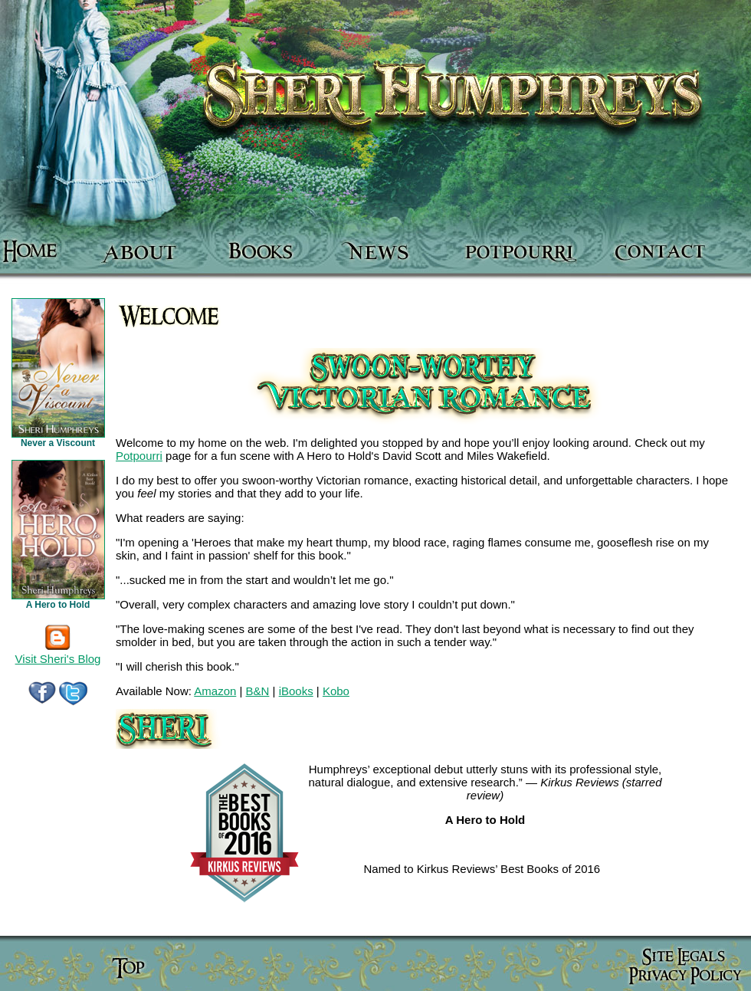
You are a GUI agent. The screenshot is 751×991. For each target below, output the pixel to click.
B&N (258, 690)
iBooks (296, 690)
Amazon (215, 690)
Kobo (336, 690)
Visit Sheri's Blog (58, 653)
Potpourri (139, 455)
